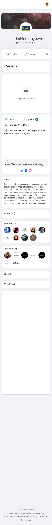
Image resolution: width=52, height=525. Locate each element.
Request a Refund (23, 516)
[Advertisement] (26, 317)
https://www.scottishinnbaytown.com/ (24, 164)
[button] (47, 4)
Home (10, 514)
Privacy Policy (38, 514)
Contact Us (26, 514)
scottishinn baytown (26, 38)
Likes (6, 274)
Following (8, 224)
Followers (8, 249)
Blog (35, 516)
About (17, 514)
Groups (7, 284)
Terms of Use (8, 516)
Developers (44, 516)
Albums (8, 213)
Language (26, 520)
